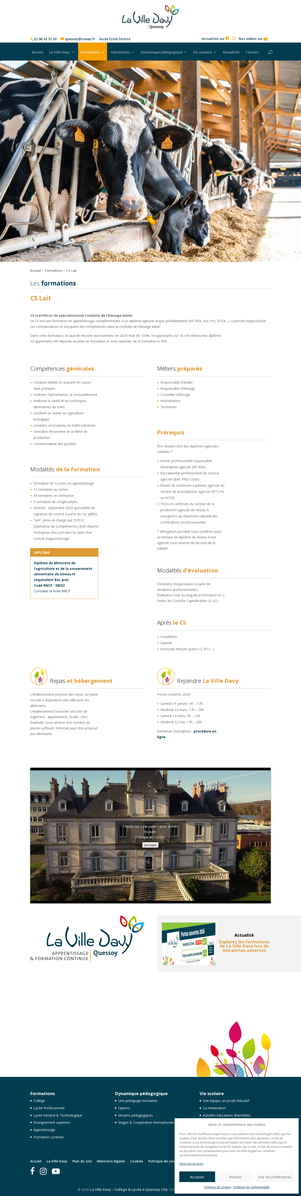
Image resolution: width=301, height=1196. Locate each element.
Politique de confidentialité (251, 1187)
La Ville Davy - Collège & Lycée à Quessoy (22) (128, 1189)
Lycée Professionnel (48, 1108)
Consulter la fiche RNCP (52, 591)
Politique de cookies (217, 1187)
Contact (252, 52)
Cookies (136, 1161)
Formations (90, 52)
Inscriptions (120, 52)
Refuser (235, 1176)
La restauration (214, 1108)
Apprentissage (44, 1129)
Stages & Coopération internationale (146, 1122)
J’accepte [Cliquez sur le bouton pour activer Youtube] (150, 845)
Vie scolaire (202, 52)
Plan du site (82, 1161)
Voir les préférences (274, 1176)
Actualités (231, 52)
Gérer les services (191, 1164)
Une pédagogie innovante (137, 1100)
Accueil (37, 52)
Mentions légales (111, 1161)
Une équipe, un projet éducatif (226, 1100)
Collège (39, 1100)
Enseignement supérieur (51, 1122)
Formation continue (48, 1137)
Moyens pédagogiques (135, 1115)
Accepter (197, 1176)
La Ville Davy (59, 52)
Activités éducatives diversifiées (227, 1115)
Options (124, 1108)
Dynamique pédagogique (161, 52)
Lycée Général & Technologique (57, 1115)
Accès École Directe (114, 39)
